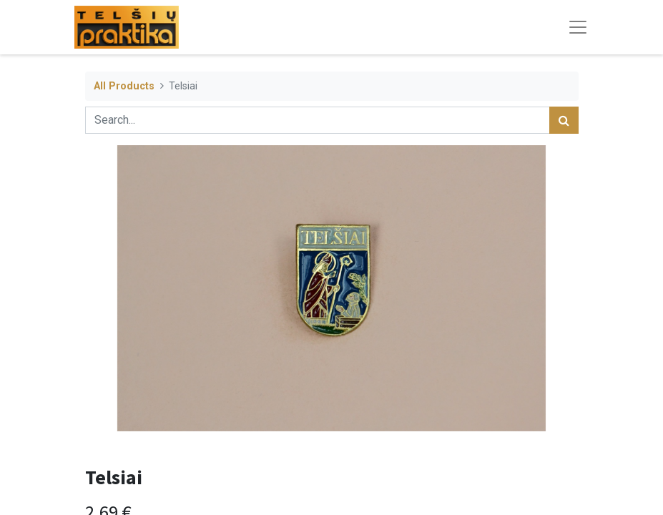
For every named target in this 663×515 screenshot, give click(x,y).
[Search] (564, 120)
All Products (124, 86)
